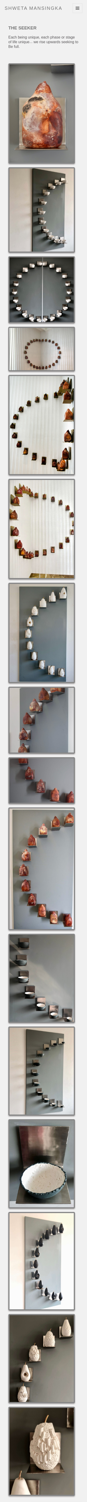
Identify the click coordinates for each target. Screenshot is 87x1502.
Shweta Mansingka (33, 8)
